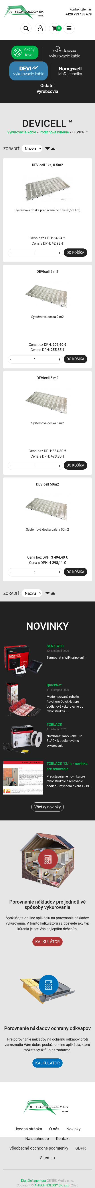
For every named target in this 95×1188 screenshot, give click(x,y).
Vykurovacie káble (21, 132)
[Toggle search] (26, 28)
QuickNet (54, 685)
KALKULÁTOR (47, 941)
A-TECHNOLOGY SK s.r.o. (52, 1185)
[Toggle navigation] (40, 28)
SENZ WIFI (55, 646)
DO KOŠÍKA (75, 252)
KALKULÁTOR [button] (47, 1063)
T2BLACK (54, 724)
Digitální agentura (33, 1181)
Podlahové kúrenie (54, 132)
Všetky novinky (47, 807)
